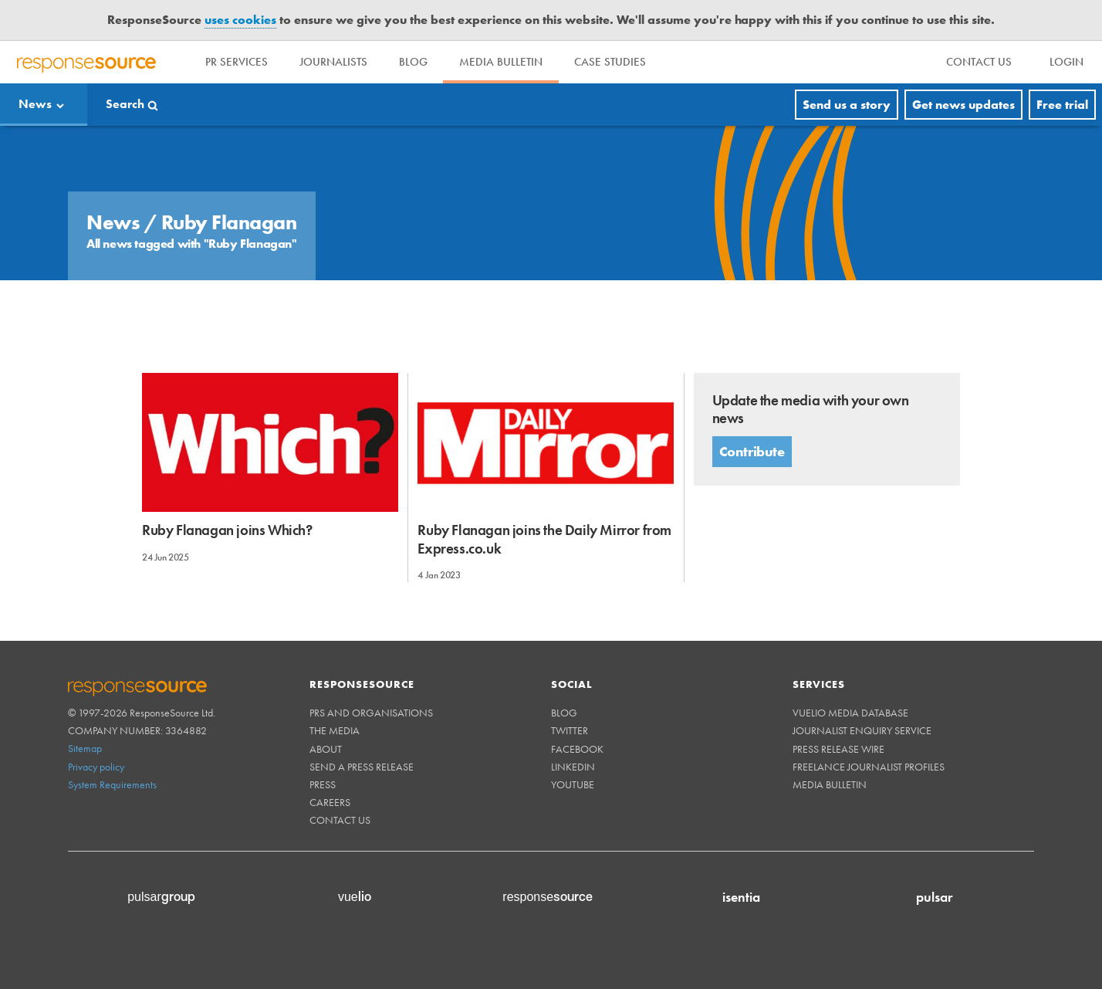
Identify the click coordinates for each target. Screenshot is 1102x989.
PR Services (239, 61)
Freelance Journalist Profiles (869, 767)
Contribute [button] (752, 451)
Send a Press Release (361, 767)
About (325, 749)
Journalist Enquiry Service (862, 730)
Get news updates (963, 105)
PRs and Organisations (371, 713)
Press (322, 784)
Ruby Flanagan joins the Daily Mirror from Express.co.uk (544, 538)
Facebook (577, 749)
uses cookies (240, 20)
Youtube (572, 784)
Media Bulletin (519, 61)
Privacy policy (96, 767)
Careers (329, 802)
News (35, 105)
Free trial (1062, 105)
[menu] (979, 62)
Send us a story (847, 105)
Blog (426, 61)
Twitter (569, 730)
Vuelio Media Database (850, 713)
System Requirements (112, 784)
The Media (334, 730)
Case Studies (634, 61)
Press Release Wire (838, 749)
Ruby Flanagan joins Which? (227, 530)
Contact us (339, 820)
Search (125, 105)
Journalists (341, 61)
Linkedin (573, 767)
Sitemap (85, 748)
